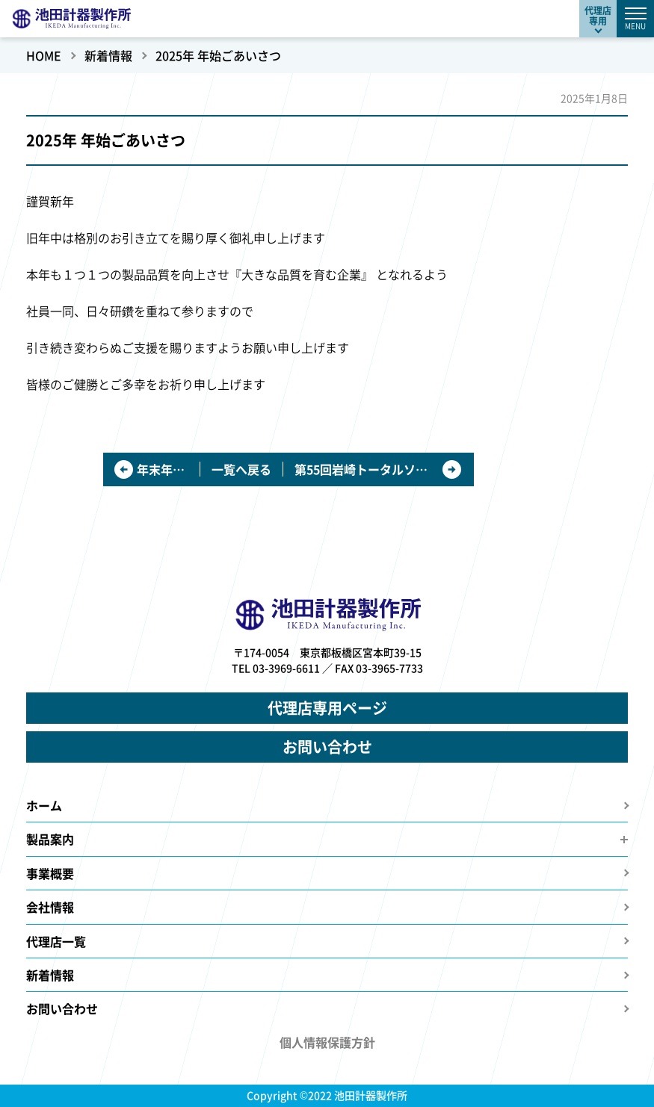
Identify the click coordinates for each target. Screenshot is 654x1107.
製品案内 (50, 839)
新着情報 (50, 975)
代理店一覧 (56, 941)
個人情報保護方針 (327, 1042)
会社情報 (50, 907)
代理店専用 (597, 15)
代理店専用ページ (327, 708)
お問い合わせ (327, 746)
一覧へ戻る (241, 469)
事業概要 (50, 873)
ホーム (44, 805)
